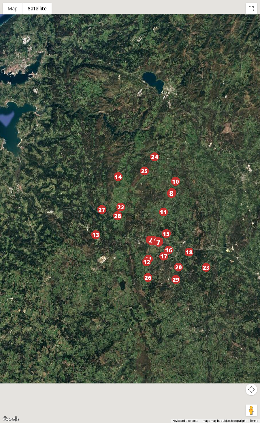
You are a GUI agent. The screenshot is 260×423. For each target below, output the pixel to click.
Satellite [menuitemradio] (37, 8)
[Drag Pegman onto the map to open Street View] (251, 410)
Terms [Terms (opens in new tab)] (254, 420)
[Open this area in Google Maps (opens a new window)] (10, 419)
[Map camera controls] (251, 389)
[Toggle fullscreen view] (251, 8)
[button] (158, 242)
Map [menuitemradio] (13, 8)
